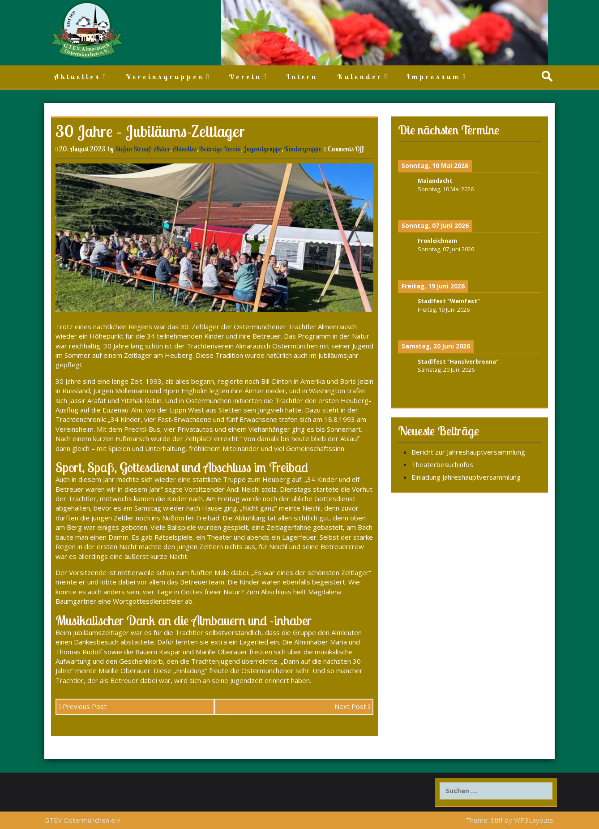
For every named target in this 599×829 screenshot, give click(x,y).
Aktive (162, 149)
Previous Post (83, 706)
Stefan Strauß (133, 149)
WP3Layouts (533, 820)
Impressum (433, 76)
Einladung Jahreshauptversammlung (466, 476)
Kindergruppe (302, 149)
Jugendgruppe (263, 149)
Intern (301, 76)
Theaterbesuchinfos (442, 464)
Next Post (352, 706)
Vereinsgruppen (164, 76)
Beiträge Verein (220, 149)
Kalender (359, 76)
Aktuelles (77, 76)
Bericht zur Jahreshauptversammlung (468, 451)
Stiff (497, 820)
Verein (245, 76)
